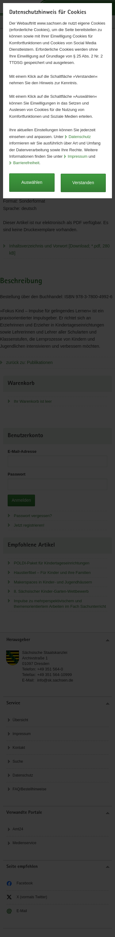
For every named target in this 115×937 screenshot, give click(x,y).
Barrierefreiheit (26, 162)
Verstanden (83, 182)
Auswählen (32, 182)
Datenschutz (80, 136)
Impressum (77, 156)
